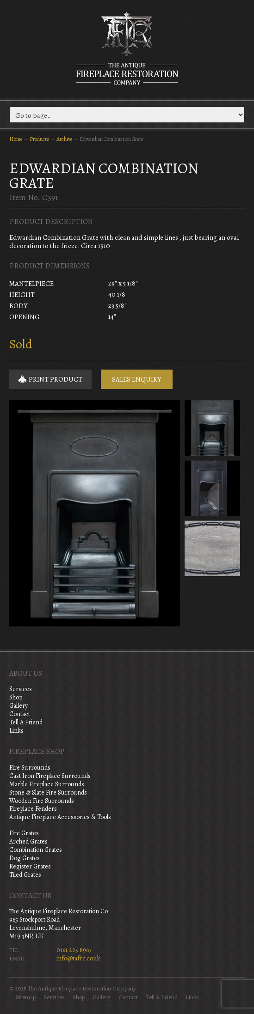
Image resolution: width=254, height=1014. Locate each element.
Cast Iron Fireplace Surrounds (50, 775)
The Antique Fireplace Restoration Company (127, 48)
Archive (64, 139)
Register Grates (30, 866)
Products (39, 139)
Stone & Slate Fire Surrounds (48, 792)
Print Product (50, 379)
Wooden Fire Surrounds (41, 800)
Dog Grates (24, 858)
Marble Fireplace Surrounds (46, 784)
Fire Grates (24, 833)
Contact (19, 714)
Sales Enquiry (136, 379)
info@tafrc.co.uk (78, 958)
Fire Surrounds (29, 767)
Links (16, 730)
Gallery (18, 705)
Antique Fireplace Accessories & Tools (60, 817)
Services (20, 689)
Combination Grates (35, 849)
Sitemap (26, 997)
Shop (15, 697)
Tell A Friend (26, 722)
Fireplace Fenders (33, 808)
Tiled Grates (25, 874)
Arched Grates (28, 841)
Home (15, 139)
